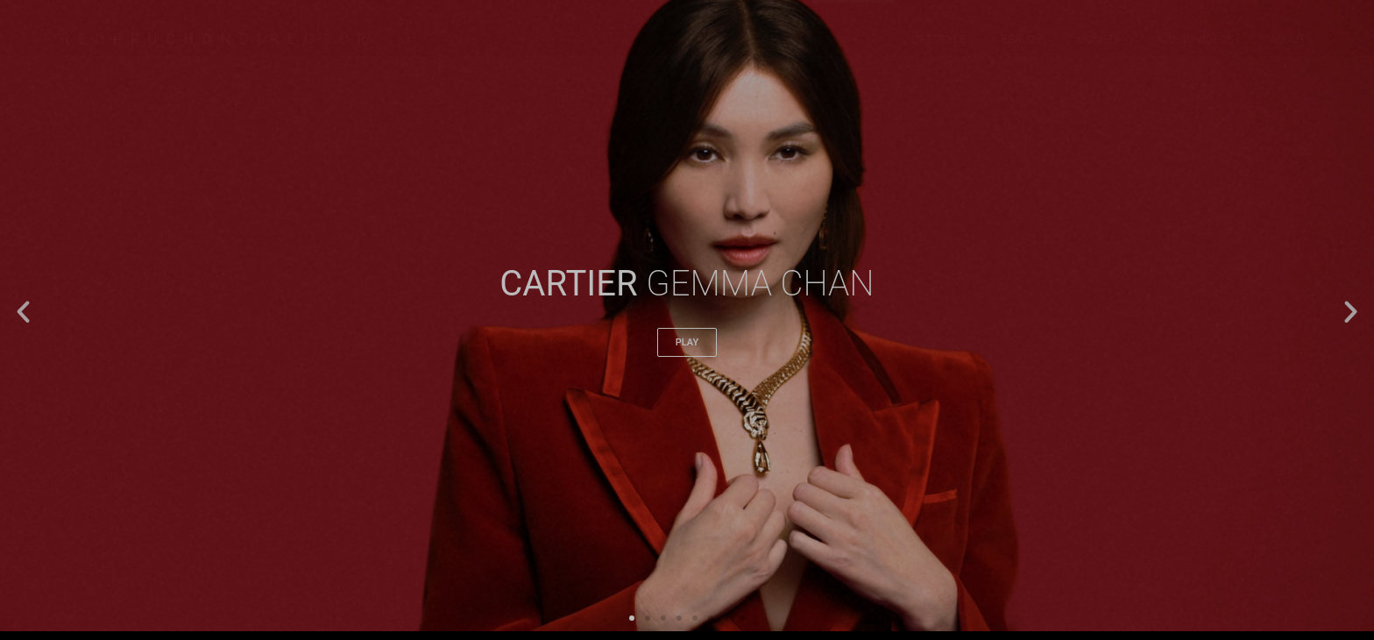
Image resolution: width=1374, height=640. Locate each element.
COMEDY (1100, 39)
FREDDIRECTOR (209, 39)
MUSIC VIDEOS (1196, 39)
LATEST (775, 39)
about (1288, 39)
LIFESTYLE (939, 39)
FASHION (853, 39)
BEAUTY (1023, 39)
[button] (23, 311)
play (687, 342)
